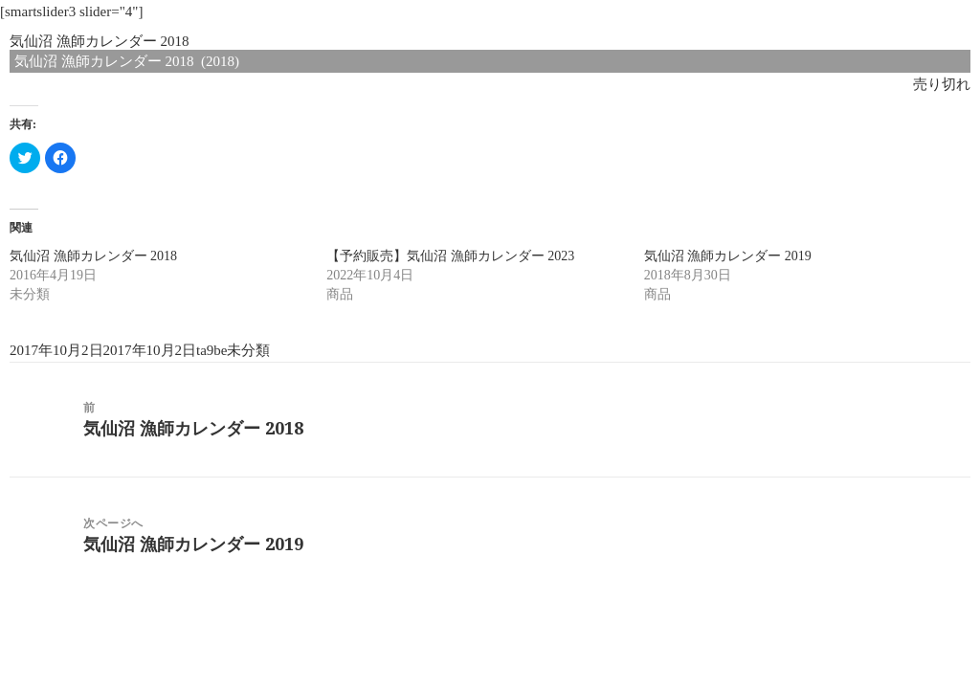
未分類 (248, 350)
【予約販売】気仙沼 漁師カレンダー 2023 (450, 256)
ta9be (211, 350)
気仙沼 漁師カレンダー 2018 (93, 256)
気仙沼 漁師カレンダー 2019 (728, 256)
